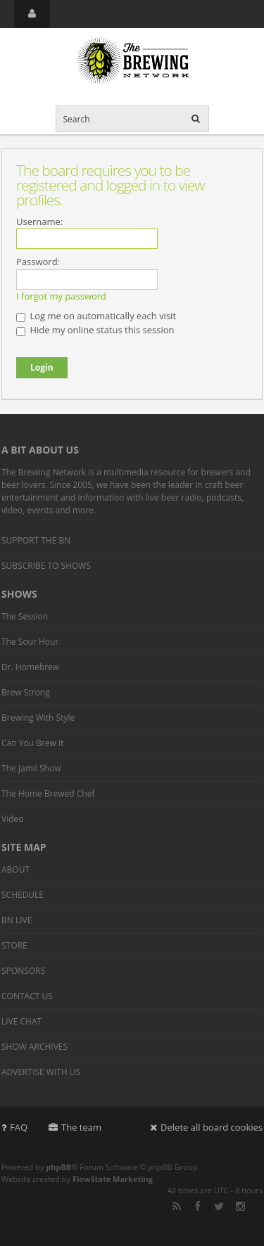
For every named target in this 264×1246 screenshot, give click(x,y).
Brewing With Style (38, 718)
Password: (38, 261)
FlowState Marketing (113, 1179)
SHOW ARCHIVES (34, 1047)
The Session (24, 616)
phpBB (58, 1167)
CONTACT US (27, 996)
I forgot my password (61, 296)
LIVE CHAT (21, 1021)
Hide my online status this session (95, 329)
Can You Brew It (32, 743)
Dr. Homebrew (30, 667)
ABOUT (15, 869)
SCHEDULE (22, 895)
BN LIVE (16, 920)
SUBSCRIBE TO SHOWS (46, 566)
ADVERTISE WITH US (40, 1072)
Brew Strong (25, 692)
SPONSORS (23, 971)
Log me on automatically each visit (96, 315)
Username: (39, 221)
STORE (14, 945)
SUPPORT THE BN (35, 540)
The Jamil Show (31, 768)
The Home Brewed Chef (47, 793)
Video (12, 819)
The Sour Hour (29, 642)
